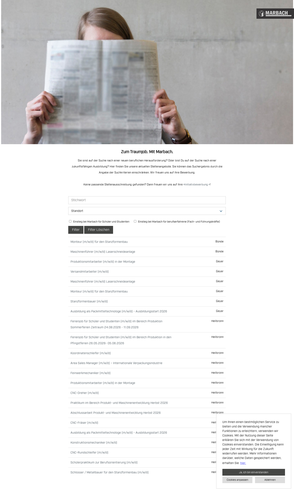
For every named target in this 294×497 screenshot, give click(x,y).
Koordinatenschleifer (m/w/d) (90, 353)
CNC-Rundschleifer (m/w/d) (89, 452)
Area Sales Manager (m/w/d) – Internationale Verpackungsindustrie (116, 363)
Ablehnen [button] (270, 479)
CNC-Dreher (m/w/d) (84, 393)
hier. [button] (243, 463)
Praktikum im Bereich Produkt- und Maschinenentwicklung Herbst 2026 (119, 403)
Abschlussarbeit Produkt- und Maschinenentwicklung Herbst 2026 (115, 413)
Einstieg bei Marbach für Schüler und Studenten (99, 221)
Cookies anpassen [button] (237, 479)
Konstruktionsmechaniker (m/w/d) (93, 443)
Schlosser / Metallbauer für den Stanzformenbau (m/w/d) (109, 472)
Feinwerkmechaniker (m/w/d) (90, 373)
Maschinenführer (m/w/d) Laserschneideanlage (102, 252)
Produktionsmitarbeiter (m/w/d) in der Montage (102, 262)
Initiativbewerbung (196, 184)
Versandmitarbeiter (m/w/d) (89, 272)
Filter (76, 230)
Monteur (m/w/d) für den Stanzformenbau (99, 242)
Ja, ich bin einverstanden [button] (253, 472)
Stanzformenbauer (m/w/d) (89, 301)
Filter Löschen (98, 230)
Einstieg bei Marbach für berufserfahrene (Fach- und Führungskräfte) (177, 221)
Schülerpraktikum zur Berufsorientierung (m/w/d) (104, 462)
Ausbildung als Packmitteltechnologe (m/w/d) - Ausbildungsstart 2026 (118, 311)
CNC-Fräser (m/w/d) (84, 423)
